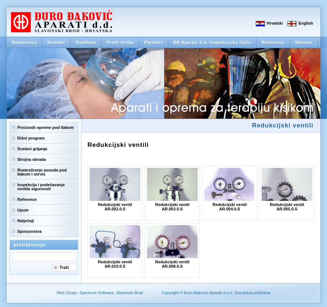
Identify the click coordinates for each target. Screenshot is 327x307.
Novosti (304, 42)
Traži (64, 267)
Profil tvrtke (120, 42)
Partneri (153, 42)
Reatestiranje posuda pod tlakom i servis (42, 172)
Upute (23, 210)
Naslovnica (24, 42)
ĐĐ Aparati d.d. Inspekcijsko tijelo (212, 42)
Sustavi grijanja (32, 149)
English (305, 23)
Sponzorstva (29, 231)
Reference (273, 42)
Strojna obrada (31, 159)
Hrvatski (275, 23)
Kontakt (56, 42)
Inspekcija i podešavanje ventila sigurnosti (41, 187)
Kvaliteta (86, 42)
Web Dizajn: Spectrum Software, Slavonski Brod (100, 292)
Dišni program (31, 138)
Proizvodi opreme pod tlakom (45, 127)
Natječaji (25, 220)
